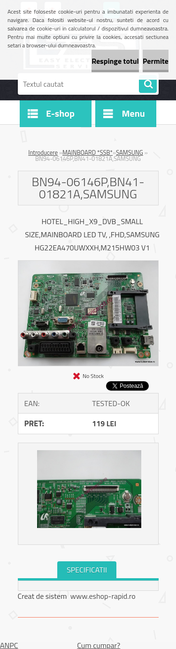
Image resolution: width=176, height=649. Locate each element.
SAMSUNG (129, 152)
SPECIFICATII (87, 569)
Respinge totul (115, 61)
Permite (155, 61)
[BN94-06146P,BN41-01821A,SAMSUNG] (88, 264)
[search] (147, 84)
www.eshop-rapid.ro (103, 596)
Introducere (43, 152)
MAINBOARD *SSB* (87, 152)
